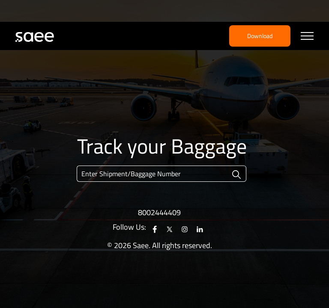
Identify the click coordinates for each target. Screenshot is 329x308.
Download (259, 35)
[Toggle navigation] (307, 36)
